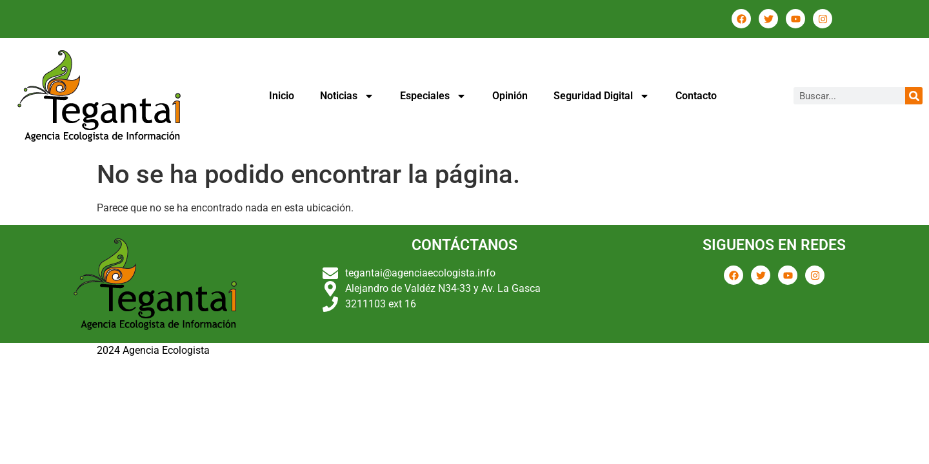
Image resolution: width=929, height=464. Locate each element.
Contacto (696, 96)
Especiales (433, 96)
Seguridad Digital (602, 96)
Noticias (347, 96)
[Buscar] (914, 95)
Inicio (281, 96)
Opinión (510, 96)
